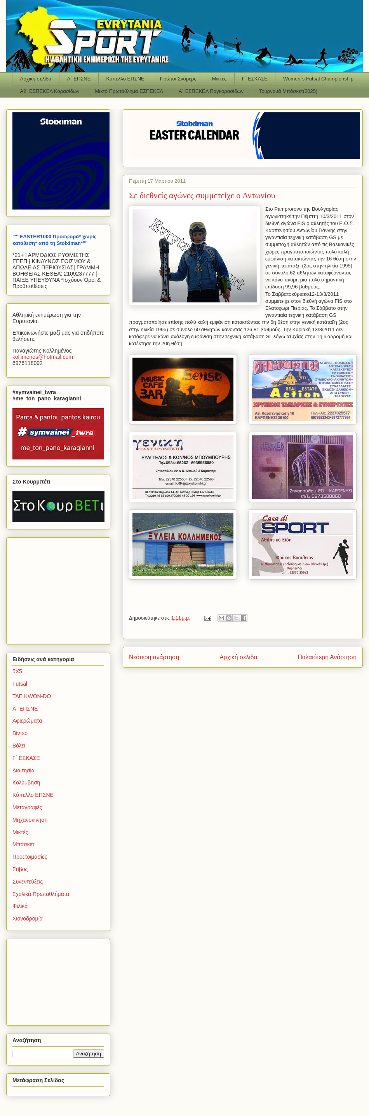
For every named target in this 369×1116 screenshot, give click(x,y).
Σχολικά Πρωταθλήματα (40, 894)
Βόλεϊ (18, 745)
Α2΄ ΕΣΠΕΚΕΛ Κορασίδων (50, 91)
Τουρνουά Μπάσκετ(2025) (288, 91)
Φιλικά (20, 906)
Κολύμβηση (26, 782)
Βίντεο (20, 733)
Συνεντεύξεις (27, 881)
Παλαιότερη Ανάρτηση (327, 657)
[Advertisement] (61, 588)
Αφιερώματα (27, 721)
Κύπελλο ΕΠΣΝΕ (125, 79)
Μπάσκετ (23, 844)
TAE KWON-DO (31, 696)
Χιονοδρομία (27, 918)
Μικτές (219, 79)
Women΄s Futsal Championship (318, 79)
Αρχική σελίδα (36, 79)
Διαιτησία (23, 770)
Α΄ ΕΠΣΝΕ (79, 79)
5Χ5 (17, 671)
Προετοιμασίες (29, 857)
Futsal (19, 684)
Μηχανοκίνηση (30, 820)
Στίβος (20, 869)
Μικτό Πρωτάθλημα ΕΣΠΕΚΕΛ (129, 91)
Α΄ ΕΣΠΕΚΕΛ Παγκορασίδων (211, 91)
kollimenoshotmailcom (42, 357)
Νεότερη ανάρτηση (154, 657)
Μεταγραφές (27, 807)
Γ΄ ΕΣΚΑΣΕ (255, 79)
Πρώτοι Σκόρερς (178, 79)
